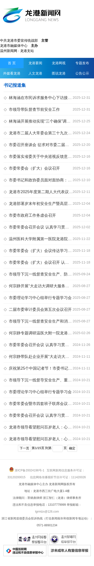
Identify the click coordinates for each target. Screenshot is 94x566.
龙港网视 (59, 63)
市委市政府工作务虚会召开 (30, 215)
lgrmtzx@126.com (47, 511)
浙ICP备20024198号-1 (29, 470)
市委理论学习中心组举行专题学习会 (38, 298)
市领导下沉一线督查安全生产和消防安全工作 (45, 321)
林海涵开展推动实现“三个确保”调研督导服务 (45, 121)
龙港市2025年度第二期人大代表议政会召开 (44, 192)
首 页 (12, 63)
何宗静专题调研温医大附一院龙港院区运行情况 (47, 333)
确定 (72, 448)
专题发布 (82, 63)
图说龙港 (59, 73)
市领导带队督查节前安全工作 (32, 109)
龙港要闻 (35, 63)
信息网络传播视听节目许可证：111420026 (58, 477)
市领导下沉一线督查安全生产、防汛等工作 (43, 274)
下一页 (24, 448)
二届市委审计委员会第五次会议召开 (38, 309)
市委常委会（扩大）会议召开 (32, 168)
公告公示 (82, 73)
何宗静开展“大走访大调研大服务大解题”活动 (45, 286)
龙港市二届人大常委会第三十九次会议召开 (43, 133)
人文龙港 (35, 73)
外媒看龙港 (11, 73)
